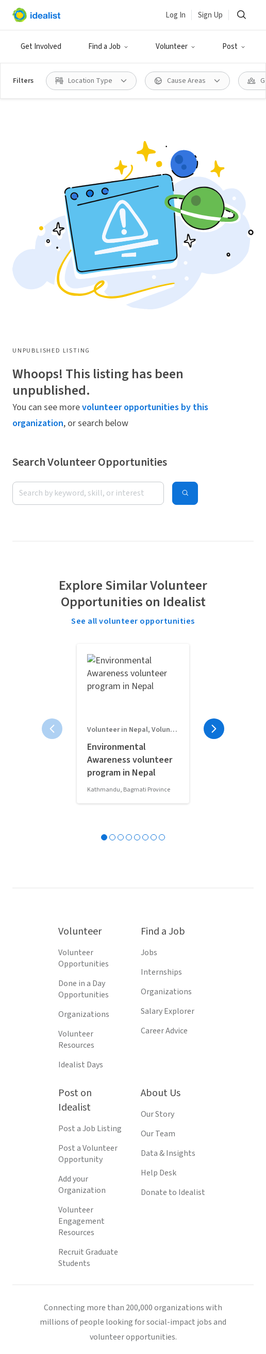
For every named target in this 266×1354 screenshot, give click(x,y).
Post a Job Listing (90, 880)
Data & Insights (168, 905)
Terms (81, 1191)
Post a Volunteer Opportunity (88, 905)
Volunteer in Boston (48, 1308)
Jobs (149, 704)
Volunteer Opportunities (83, 710)
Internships (161, 724)
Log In (175, 15)
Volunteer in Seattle (48, 1290)
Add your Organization (82, 936)
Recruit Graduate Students (88, 1009)
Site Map (181, 1191)
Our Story (157, 866)
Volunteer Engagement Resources (81, 973)
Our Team (158, 885)
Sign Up (210, 15)
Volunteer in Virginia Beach (59, 1343)
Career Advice (164, 782)
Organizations (83, 766)
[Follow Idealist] (96, 1125)
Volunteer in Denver (47, 1325)
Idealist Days (80, 816)
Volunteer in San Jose (133, 1290)
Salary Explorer (167, 763)
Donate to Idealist (173, 944)
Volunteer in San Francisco (142, 1308)
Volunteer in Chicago (156, 1343)
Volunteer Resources (76, 791)
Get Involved (41, 46)
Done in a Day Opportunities (83, 741)
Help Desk (158, 924)
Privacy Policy (129, 1191)
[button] (108, 47)
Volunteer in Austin (128, 1325)
